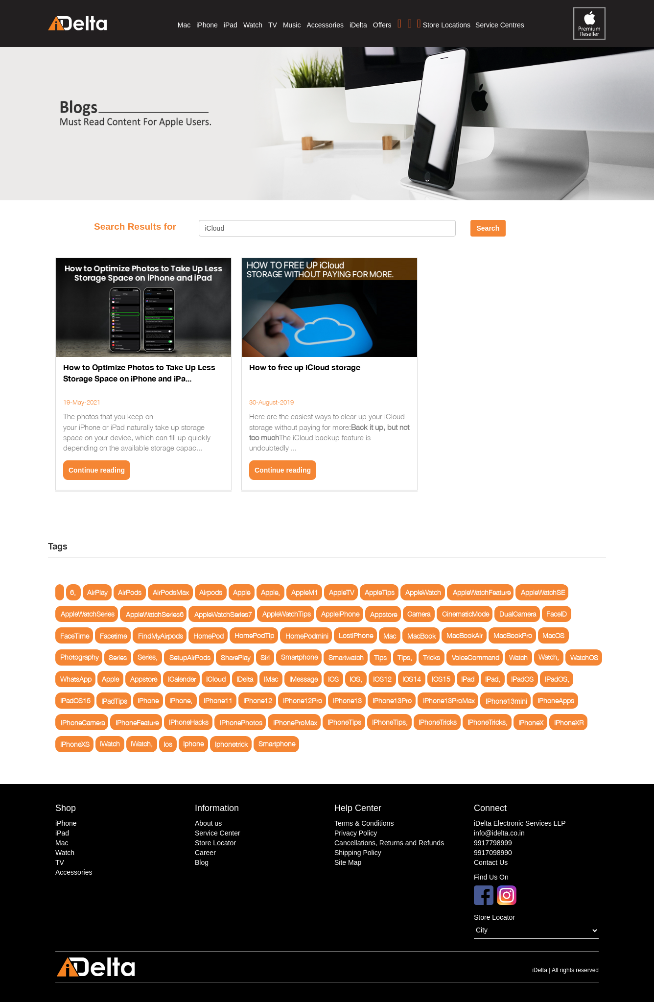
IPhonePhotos (241, 722)
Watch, (548, 657)
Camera (418, 614)
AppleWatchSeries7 (223, 614)
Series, (148, 657)
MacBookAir (464, 635)
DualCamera (517, 614)
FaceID (556, 614)
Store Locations (443, 23)
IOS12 (382, 679)
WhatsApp (76, 679)
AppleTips (380, 592)
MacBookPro (512, 635)
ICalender (182, 679)
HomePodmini (306, 635)
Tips (380, 657)
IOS (333, 679)
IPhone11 (218, 700)
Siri (265, 657)
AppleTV (341, 592)
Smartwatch (346, 657)
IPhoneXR (569, 722)
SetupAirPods (189, 657)
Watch (252, 25)
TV (272, 25)
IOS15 (441, 679)
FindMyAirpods (160, 635)
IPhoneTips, (390, 722)
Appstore (383, 614)
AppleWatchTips (286, 614)
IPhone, (180, 700)
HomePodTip (254, 635)
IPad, (492, 679)
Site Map (347, 862)
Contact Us (491, 862)
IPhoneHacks (189, 722)
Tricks (431, 657)
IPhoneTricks (438, 722)
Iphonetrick (231, 744)
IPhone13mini (506, 700)
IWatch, (142, 744)
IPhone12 (257, 700)
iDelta (358, 25)
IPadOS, (557, 679)
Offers (382, 25)
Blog (202, 862)
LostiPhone (356, 635)
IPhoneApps (555, 700)
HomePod (208, 635)
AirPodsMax (171, 592)
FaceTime (74, 635)
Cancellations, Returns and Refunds (389, 843)
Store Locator (215, 843)
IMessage (303, 679)
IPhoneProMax (295, 722)
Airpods (210, 592)
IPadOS (522, 679)
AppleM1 (304, 592)
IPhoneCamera (83, 722)
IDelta (244, 679)
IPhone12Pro (302, 700)
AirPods (129, 592)
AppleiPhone (340, 614)
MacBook (421, 635)
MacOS (553, 635)
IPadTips (114, 700)
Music (292, 25)
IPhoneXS (75, 744)
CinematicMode (465, 614)
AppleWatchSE (543, 592)
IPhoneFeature (137, 722)
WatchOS (584, 657)
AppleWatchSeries (88, 614)
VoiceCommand (475, 657)
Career (205, 853)
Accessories (324, 25)
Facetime (113, 635)
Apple (241, 592)
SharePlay (235, 657)
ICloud (216, 679)
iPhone (207, 25)
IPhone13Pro (392, 700)
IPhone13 (347, 700)
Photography (79, 657)
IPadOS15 (75, 700)
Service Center (217, 833)
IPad (467, 679)
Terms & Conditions (364, 823)
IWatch (110, 744)
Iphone (193, 744)
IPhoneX (530, 722)
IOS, (356, 679)
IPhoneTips (344, 722)
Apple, (270, 592)
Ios (168, 744)
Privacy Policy (355, 833)
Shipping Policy (357, 853)
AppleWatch (423, 592)
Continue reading (97, 470)
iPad (230, 25)
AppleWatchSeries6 (155, 614)
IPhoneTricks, (487, 722)
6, (73, 592)
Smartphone (299, 657)
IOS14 (411, 679)
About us (208, 823)
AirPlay (97, 592)
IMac (271, 679)
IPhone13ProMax (449, 700)
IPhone (148, 700)
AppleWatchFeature (482, 592)
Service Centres (499, 25)
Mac (184, 25)
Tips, (404, 657)
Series (118, 657)
